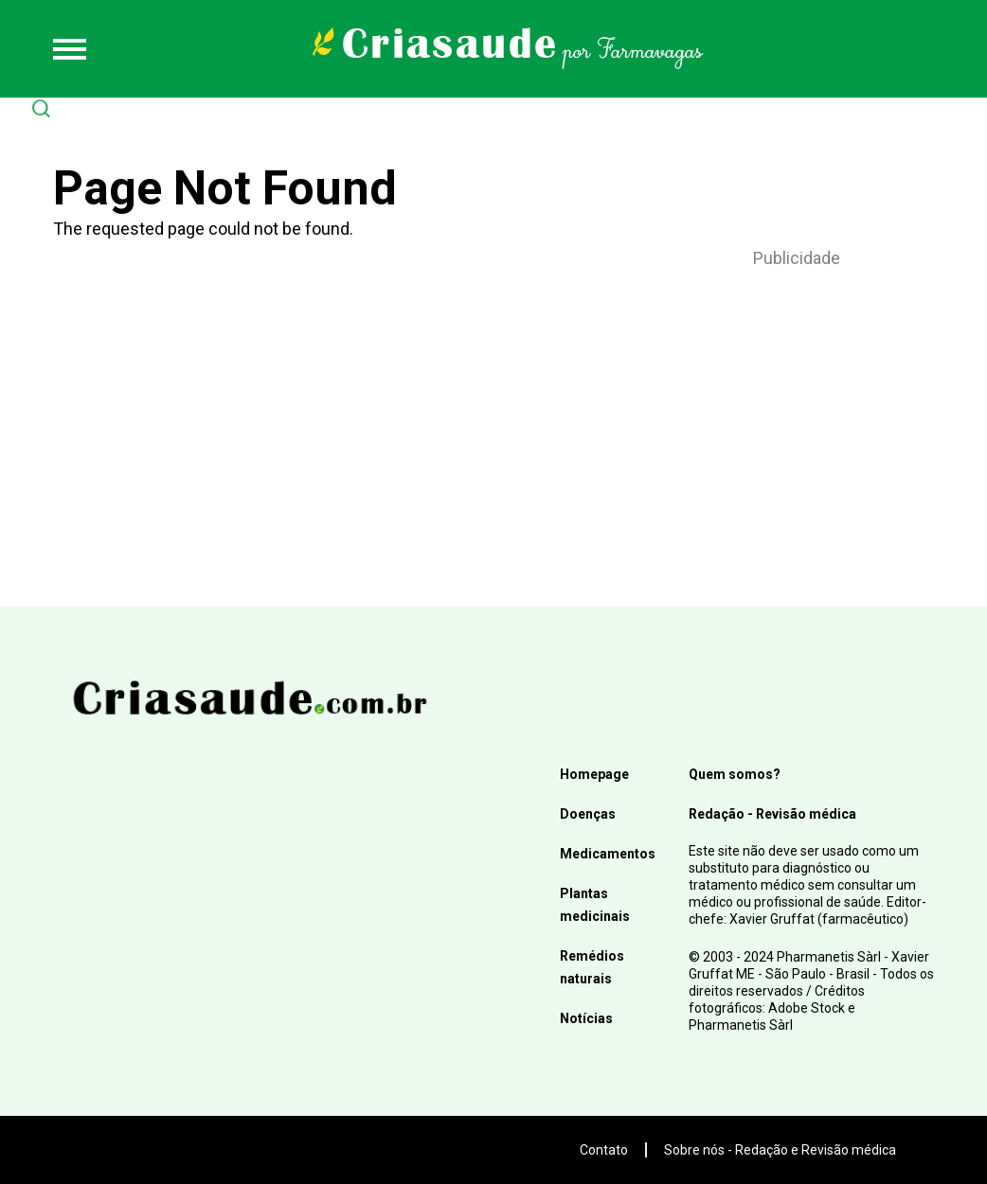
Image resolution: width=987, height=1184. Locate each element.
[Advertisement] (796, 412)
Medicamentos (607, 853)
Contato (604, 1149)
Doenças (588, 814)
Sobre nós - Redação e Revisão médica (780, 1149)
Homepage (594, 774)
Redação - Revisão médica (772, 814)
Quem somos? (735, 774)
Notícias (586, 1018)
